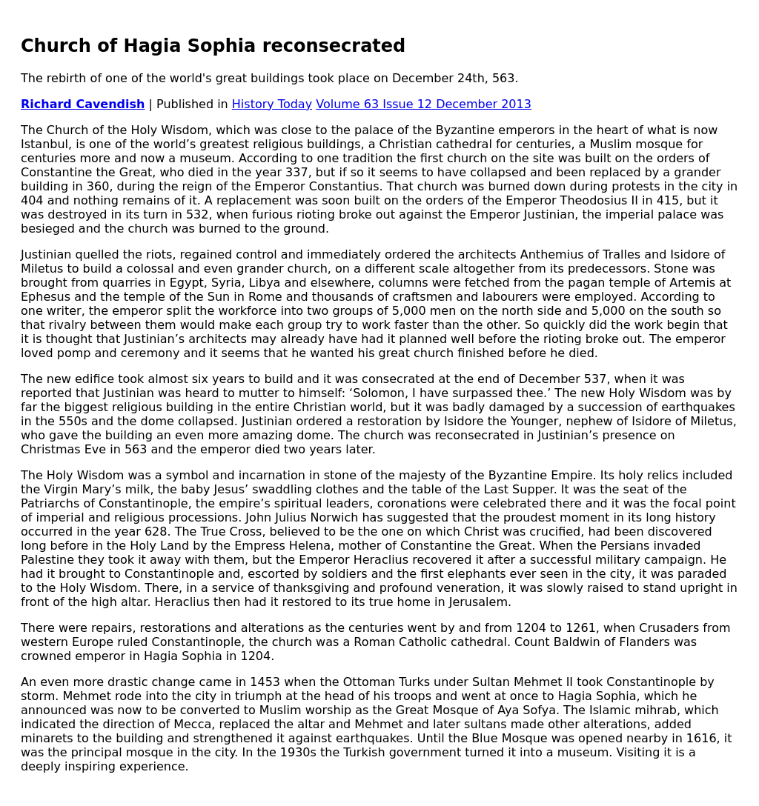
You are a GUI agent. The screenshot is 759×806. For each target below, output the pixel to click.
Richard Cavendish (83, 104)
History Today (272, 104)
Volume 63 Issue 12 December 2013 (423, 104)
